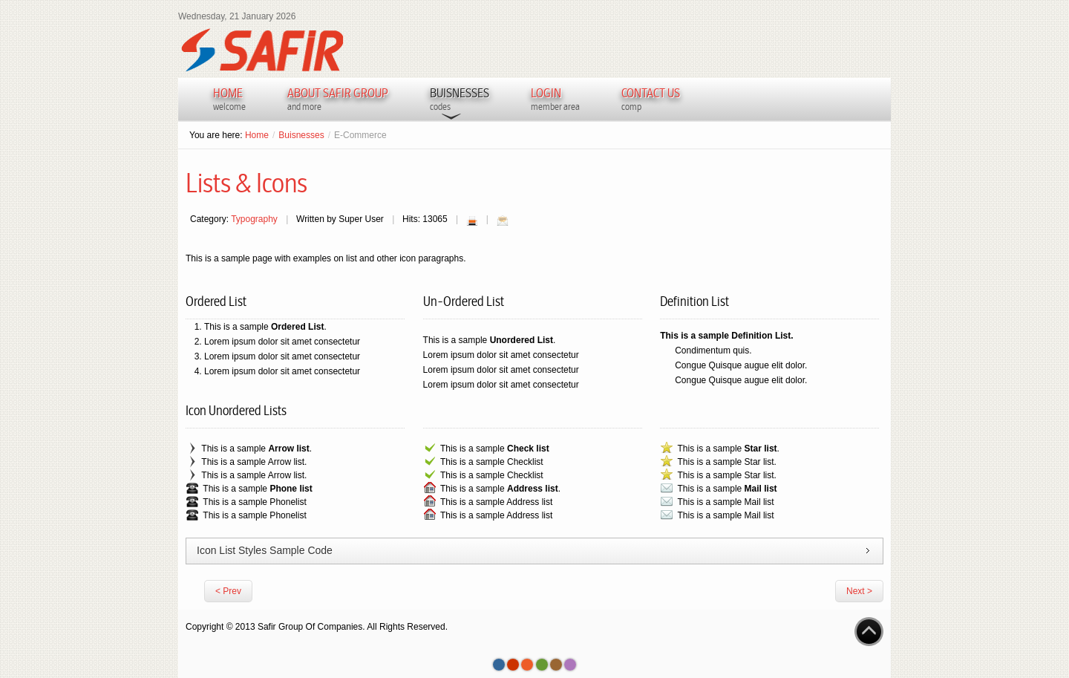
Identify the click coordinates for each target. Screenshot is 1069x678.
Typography (254, 219)
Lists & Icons (246, 183)
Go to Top (868, 631)
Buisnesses (301, 135)
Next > (859, 591)
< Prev (228, 591)
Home (257, 135)
